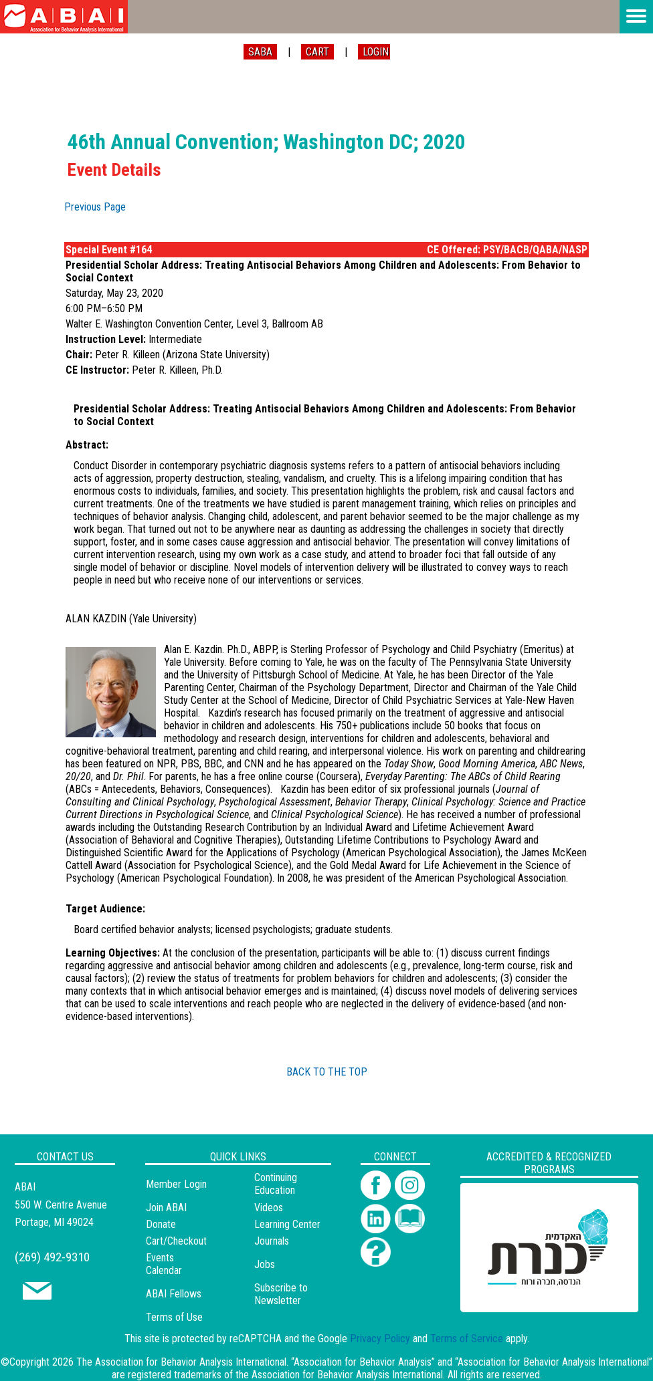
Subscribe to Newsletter (281, 1294)
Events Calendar (164, 1264)
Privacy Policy (380, 1338)
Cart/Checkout (176, 1241)
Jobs (264, 1264)
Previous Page (95, 207)
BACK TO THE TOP (326, 1071)
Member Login (176, 1184)
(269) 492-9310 (52, 1257)
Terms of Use (174, 1317)
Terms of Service (466, 1338)
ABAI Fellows (173, 1293)
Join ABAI (166, 1207)
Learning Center (287, 1224)
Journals (271, 1241)
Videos (268, 1207)
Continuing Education (275, 1184)
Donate (161, 1224)
